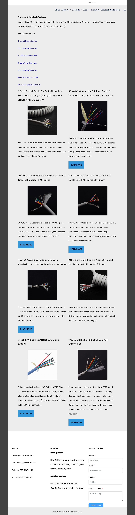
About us (66, 10)
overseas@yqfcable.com (23, 463)
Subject (92, 477)
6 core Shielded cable (27, 70)
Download (105, 10)
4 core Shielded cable (27, 55)
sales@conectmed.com (23, 455)
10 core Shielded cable (28, 77)
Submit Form (96, 505)
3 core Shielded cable (27, 48)
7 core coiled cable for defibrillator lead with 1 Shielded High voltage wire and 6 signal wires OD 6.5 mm (40, 95)
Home (57, 10)
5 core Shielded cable (27, 63)
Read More (77, 165)
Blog (86, 10)
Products (77, 10)
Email (91, 465)
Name (91, 455)
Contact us (95, 10)
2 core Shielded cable (27, 41)
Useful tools (116, 10)
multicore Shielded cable (29, 85)
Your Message (95, 488)
